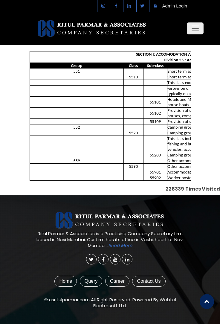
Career (117, 281)
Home (65, 281)
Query (91, 281)
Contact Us (149, 281)
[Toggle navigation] (195, 28)
